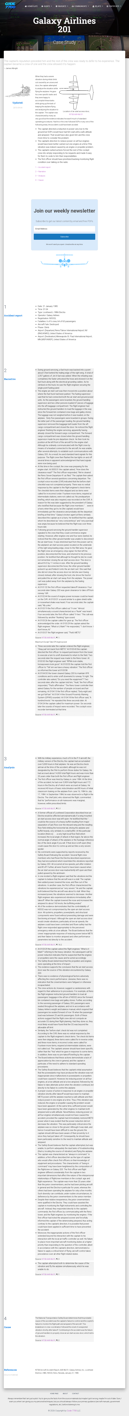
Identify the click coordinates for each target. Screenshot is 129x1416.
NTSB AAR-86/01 (76, 114)
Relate (97, 6)
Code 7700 (72, 1410)
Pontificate (113, 6)
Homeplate (31, 6)
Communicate (79, 6)
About (65, 1393)
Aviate (45, 6)
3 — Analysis (40, 176)
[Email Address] (64, 229)
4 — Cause (39, 180)
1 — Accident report (43, 167)
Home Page (54, 1393)
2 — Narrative (40, 172)
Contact (75, 1393)
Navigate (61, 6)
